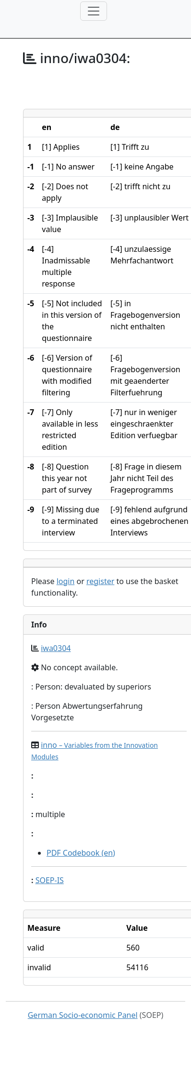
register (100, 581)
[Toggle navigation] (93, 11)
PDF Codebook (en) (81, 852)
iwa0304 (56, 648)
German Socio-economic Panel (83, 1015)
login (66, 581)
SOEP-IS (50, 880)
